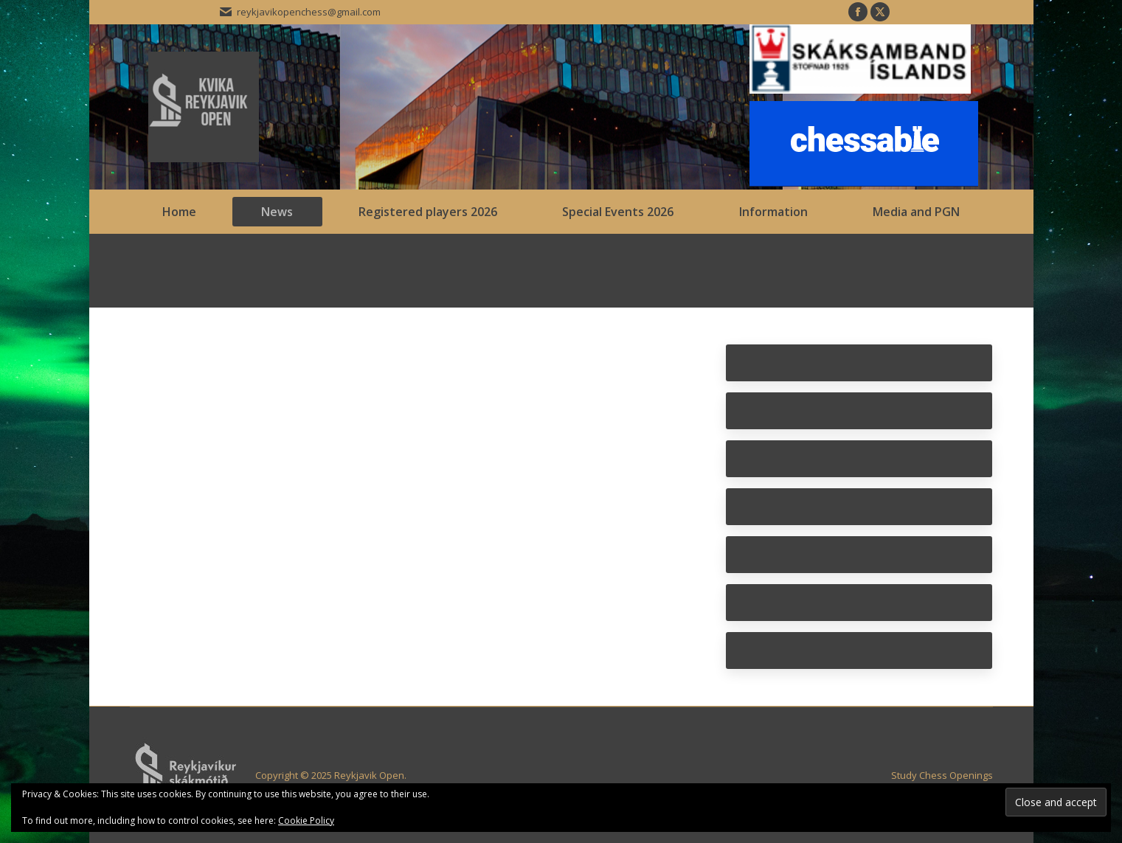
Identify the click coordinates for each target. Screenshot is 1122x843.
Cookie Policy (306, 820)
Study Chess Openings (942, 775)
